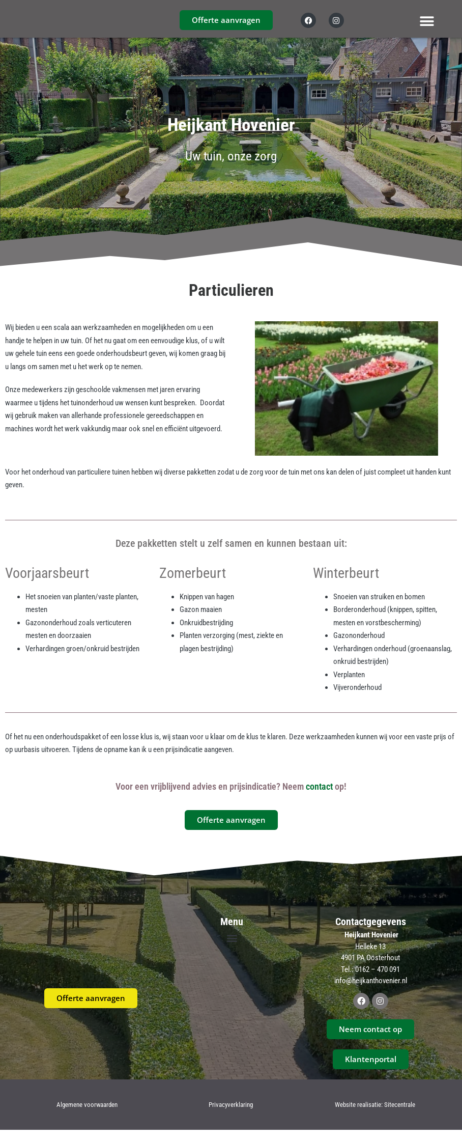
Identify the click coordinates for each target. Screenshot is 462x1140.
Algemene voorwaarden (87, 1114)
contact (319, 796)
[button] (427, 21)
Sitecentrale (399, 1114)
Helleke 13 (370, 956)
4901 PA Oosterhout (370, 967)
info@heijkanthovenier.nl (370, 990)
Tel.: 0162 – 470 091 (370, 979)
